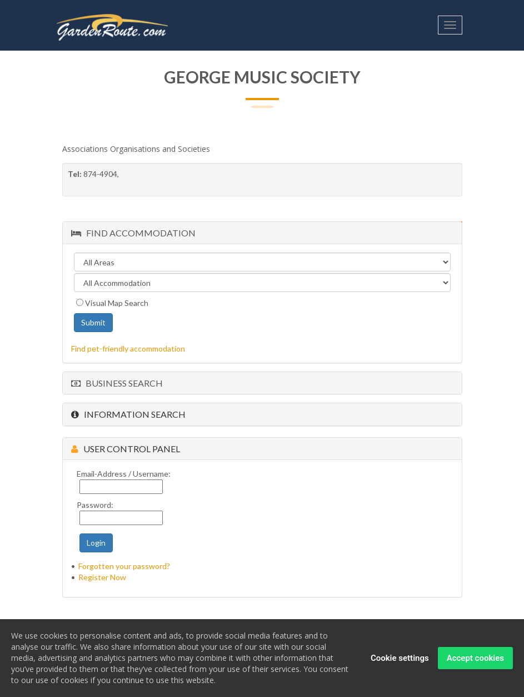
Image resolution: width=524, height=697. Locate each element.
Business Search (117, 383)
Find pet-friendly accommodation (128, 348)
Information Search (128, 414)
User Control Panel (125, 448)
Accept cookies (475, 659)
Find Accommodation (133, 233)
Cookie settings (400, 659)
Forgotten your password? (124, 566)
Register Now (102, 577)
